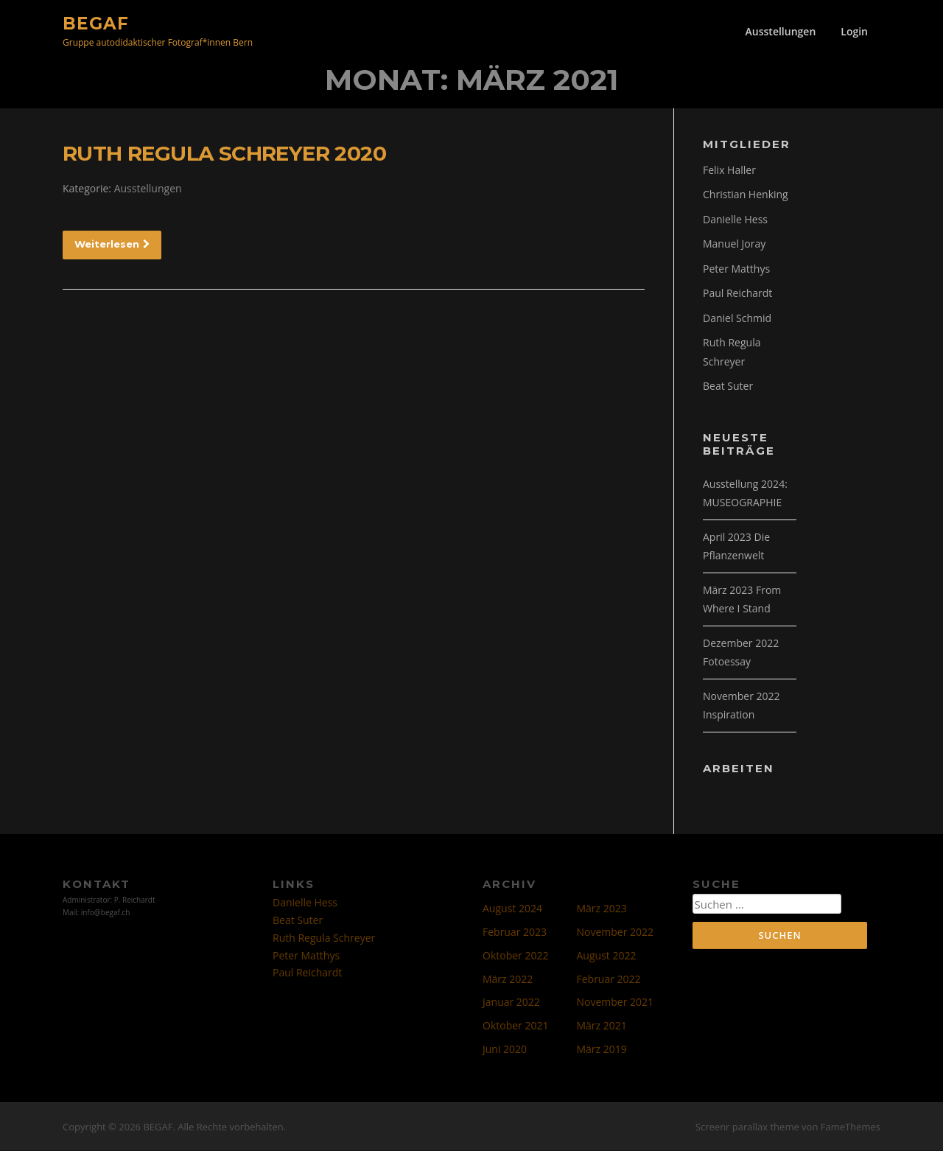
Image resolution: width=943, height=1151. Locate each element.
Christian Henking (745, 196)
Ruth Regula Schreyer (324, 938)
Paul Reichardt (737, 294)
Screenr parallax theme (747, 1127)
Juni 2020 (505, 1050)
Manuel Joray (734, 245)
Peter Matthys (736, 269)
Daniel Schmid (737, 319)
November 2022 (615, 933)
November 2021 (615, 1003)
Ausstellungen (781, 31)
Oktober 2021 (515, 1026)
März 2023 (602, 910)
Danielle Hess (735, 220)
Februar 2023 (515, 933)
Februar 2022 (609, 980)
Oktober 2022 (515, 956)
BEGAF (96, 23)
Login (854, 31)
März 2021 (602, 1026)
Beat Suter (728, 387)
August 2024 (512, 910)
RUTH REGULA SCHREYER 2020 (224, 154)
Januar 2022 (511, 1003)
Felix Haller (729, 171)
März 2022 (508, 980)
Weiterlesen (112, 245)
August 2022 (607, 956)
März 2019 (602, 1050)
